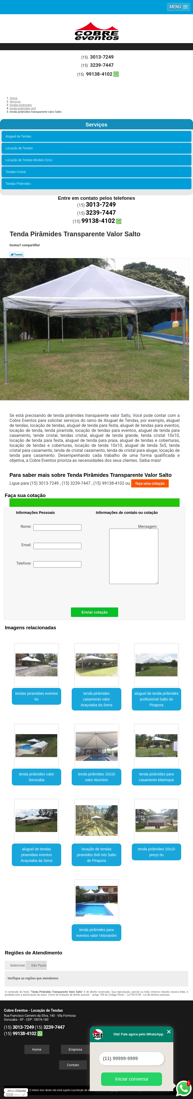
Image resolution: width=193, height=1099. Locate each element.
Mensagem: (133, 554)
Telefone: (48, 564)
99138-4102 (99, 74)
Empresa (75, 1049)
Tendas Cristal (16, 172)
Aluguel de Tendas (19, 136)
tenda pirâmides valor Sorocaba (36, 777)
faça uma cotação (150, 483)
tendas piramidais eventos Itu (36, 696)
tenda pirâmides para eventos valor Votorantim (96, 933)
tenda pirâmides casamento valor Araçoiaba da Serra (96, 699)
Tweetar (16, 254)
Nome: (51, 527)
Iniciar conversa (131, 1079)
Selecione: (17, 965)
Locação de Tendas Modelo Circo (30, 160)
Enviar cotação (94, 612)
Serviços (96, 124)
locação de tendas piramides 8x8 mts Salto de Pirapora (96, 855)
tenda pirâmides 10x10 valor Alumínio (96, 777)
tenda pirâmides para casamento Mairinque (156, 777)
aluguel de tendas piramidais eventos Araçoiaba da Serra (37, 855)
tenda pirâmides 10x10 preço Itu (156, 852)
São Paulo (38, 965)
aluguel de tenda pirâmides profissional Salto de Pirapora (156, 699)
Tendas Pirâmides (19, 184)
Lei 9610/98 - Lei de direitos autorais (148, 994)
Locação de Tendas (20, 148)
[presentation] (49, 586)
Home (36, 1049)
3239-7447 (102, 65)
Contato (73, 1065)
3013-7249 (102, 57)
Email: (51, 546)
